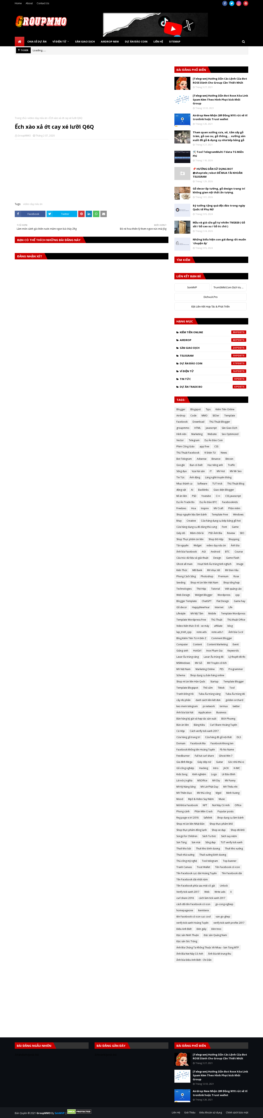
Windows (238, 514)
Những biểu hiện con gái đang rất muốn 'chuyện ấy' (219, 241)
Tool (232, 687)
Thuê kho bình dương (208, 848)
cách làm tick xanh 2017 (212, 898)
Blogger (180, 409)
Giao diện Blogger (224, 489)
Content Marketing (217, 644)
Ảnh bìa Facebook (186, 551)
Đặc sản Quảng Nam (215, 935)
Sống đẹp (210, 842)
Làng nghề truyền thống (218, 477)
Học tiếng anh (215, 465)
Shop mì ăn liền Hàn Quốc (190, 681)
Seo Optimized (230, 434)
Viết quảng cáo (233, 588)
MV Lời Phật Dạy (209, 786)
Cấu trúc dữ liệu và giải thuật (192, 557)
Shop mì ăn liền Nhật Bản (190, 823)
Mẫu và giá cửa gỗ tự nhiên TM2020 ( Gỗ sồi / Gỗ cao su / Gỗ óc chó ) (219, 224)
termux (224, 706)
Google (180, 465)
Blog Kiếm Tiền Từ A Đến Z (191, 638)
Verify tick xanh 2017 (187, 892)
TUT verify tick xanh (231, 842)
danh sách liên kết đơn (208, 700)
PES (221, 669)
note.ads (202, 632)
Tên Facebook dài (232, 873)
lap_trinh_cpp (184, 632)
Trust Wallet (203, 867)
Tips (208, 409)
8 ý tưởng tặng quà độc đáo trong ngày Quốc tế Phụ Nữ (219, 207)
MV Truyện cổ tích (217, 663)
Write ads (220, 892)
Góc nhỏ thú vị (236, 762)
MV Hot (221, 471)
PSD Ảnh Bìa (215, 533)
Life (230, 607)
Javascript (211, 428)
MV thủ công (204, 793)
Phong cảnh (183, 811)
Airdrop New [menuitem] (110, 41)
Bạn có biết (196, 465)
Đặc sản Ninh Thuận (187, 935)
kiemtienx (203, 910)
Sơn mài (196, 842)
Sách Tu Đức (209, 836)
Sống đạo (181, 471)
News (224, 452)
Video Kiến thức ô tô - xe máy (192, 626)
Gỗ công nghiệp (185, 768)
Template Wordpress (233, 613)
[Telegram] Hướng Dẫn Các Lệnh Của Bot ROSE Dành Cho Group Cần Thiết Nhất (220, 80)
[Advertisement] (91, 88)
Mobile (212, 613)
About (29, 3)
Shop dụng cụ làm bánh (230, 817)
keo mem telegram (187, 706)
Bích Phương (228, 718)
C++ (218, 496)
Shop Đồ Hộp (216, 539)
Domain (180, 743)
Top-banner (229, 861)
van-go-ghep (223, 916)
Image (239, 564)
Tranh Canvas (184, 867)
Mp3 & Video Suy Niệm (201, 799)
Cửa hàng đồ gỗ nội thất (218, 737)
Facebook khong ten (222, 743)
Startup (214, 681)
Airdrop (213, 340)
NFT (205, 805)
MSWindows (183, 663)
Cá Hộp (180, 731)
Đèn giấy (201, 929)
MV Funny (230, 780)
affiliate (218, 626)
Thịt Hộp (201, 588)
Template (229, 415)
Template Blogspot (187, 687)
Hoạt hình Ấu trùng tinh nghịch (214, 564)
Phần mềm (234, 508)
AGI (204, 551)
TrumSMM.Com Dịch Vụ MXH (230, 287)
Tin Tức (213, 379)
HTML (197, 428)
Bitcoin (229, 459)
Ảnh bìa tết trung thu (219, 953)
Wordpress (224, 595)
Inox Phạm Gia (214, 650)
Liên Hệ (176, 1112)
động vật (181, 489)
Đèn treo (216, 929)
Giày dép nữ (204, 762)
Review (231, 533)
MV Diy (216, 780)
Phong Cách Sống (186, 576)
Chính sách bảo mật (237, 1112)
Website (212, 434)
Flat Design (223, 601)
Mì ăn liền (181, 496)
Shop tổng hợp (231, 582)
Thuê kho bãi (183, 848)
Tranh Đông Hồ (185, 694)
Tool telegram (210, 861)
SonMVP (192, 287)
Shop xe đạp (219, 830)
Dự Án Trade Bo (213, 386)
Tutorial (215, 588)
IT (211, 471)
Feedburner (183, 755)
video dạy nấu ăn (37, 118)
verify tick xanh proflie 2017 (229, 922)
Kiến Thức (181, 570)
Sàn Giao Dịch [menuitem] (85, 41)
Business (221, 712)
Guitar (219, 762)
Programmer (235, 669)
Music (222, 799)
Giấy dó (180, 533)
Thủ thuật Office (236, 619)
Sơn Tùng (181, 842)
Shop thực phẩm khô (221, 823)
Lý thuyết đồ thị (236, 656)
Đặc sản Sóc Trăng (186, 941)
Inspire (205, 508)
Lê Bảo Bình (228, 774)
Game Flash (232, 557)
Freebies (181, 508)
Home (18, 3)
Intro (216, 768)
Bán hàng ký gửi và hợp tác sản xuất (196, 718)
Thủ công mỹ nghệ (186, 861)
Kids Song (181, 774)
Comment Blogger (221, 638)
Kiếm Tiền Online (213, 332)
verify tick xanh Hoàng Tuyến (192, 922)
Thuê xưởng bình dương (212, 854)
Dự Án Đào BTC (208, 502)
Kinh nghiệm (199, 774)
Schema (180, 675)
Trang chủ (20, 118)
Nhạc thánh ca (184, 483)
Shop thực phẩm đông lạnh (191, 830)
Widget (198, 545)
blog (230, 626)
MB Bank (197, 570)
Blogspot (195, 409)
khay (179, 520)
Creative (191, 520)
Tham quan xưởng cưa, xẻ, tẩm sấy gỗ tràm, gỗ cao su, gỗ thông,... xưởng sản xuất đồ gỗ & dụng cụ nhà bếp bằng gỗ (219, 136)
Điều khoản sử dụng (210, 1112)
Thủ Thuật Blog (235, 483)
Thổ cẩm (208, 687)
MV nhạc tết (213, 570)
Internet (219, 607)
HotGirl (197, 650)
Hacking (203, 768)
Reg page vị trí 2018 (187, 817)
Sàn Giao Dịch (213, 348)
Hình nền (181, 434)
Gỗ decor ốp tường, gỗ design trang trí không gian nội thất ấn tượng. (219, 190)
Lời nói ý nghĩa (184, 780)
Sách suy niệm (229, 836)
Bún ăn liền (182, 725)
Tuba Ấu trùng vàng (209, 694)
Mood (179, 799)
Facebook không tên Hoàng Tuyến (195, 749)
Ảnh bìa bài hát (184, 712)
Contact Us (43, 3)
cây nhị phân (183, 700)
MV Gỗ (198, 663)
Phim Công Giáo (185, 446)
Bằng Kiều (199, 725)
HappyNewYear (201, 607)
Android (215, 551)
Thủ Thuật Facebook (187, 452)
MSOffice (202, 780)
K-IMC (237, 768)
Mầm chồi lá (197, 533)
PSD (194, 496)
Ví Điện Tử (213, 371)
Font (224, 527)
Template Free (220, 514)
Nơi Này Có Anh (221, 805)
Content (197, 644)
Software (202, 483)
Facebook (182, 421)
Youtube (206, 496)
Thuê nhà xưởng (185, 854)
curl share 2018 (185, 898)
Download (198, 421)
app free (204, 446)
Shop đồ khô (238, 830)
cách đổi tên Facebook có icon (193, 904)
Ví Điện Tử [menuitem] (59, 41)
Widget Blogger (204, 595)
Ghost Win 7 (225, 755)
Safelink (208, 817)
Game (235, 527)
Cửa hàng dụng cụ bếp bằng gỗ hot (221, 520)
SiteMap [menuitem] (174, 41)
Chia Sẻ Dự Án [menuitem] (36, 41)
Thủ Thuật (216, 619)
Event (236, 644)
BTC (227, 551)
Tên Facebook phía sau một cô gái (195, 885)
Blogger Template (186, 601)
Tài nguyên (182, 545)
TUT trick (217, 483)
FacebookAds (230, 502)
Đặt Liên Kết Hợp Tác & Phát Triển (210, 306)
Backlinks (203, 489)
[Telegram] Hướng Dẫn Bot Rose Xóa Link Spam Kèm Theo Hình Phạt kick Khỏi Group (220, 99)
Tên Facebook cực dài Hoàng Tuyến (196, 873)
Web (207, 892)
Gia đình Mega (184, 762)
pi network (209, 706)
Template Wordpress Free (191, 619)
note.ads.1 (217, 632)
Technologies (184, 588)
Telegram (213, 355)
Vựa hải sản (198, 471)
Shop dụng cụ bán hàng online (207, 675)
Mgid (218, 793)
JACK (226, 768)
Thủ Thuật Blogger (219, 421)
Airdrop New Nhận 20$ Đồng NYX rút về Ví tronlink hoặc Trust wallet (220, 117)
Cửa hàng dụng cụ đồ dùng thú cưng (196, 527)
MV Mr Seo (236, 471)
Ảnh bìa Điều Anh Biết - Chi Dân (194, 960)
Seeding (180, 582)
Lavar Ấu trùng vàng (187, 656)
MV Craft (218, 508)
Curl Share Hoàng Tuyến (223, 725)
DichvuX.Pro (211, 297)
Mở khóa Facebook (187, 805)
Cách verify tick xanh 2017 (204, 731)
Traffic (231, 465)
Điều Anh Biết (184, 929)
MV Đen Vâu (231, 570)
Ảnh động (195, 477)
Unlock (224, 885)
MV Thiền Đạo (184, 793)
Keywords (233, 650)
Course (239, 551)
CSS (216, 446)
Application (204, 712)
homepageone (184, 910)
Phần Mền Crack (204, 811)
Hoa (193, 508)
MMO (205, 415)
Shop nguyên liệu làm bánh (191, 514)
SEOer (216, 415)
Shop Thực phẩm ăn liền (190, 539)
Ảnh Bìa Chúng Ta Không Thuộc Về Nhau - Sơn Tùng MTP (207, 947)
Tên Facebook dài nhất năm (192, 879)
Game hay (239, 601)
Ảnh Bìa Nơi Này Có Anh (189, 953)
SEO (242, 533)
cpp (237, 595)
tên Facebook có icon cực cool (193, 916)
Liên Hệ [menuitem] (158, 41)
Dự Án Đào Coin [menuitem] (136, 41)
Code (193, 415)
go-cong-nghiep (224, 904)
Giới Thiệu (189, 1112)
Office (238, 805)
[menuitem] (19, 41)
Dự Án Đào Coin (213, 363)
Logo (214, 774)
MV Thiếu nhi (230, 786)
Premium (223, 576)
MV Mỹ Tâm (197, 613)
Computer (182, 644)
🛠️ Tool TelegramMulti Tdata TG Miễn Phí (218, 154)
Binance (216, 459)
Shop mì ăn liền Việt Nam (204, 582)
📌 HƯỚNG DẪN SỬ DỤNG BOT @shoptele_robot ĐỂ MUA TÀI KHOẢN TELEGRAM (217, 172)
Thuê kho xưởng (234, 848)
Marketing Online (205, 669)
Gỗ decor (181, 607)
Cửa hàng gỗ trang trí (188, 737)
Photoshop (207, 576)
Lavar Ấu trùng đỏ (213, 656)
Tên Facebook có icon (227, 867)
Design (217, 557)
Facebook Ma (198, 743)
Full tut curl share (204, 755)
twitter (236, 706)
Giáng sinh (182, 650)
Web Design (183, 595)
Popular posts (225, 811)
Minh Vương (232, 793)
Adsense (202, 459)
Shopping (233, 539)
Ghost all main (184, 564)
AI (192, 489)
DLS (239, 737)
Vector (180, 440)
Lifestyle (181, 613)
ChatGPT (207, 601)
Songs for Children (186, 836)
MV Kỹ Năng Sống (186, 786)
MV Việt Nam (183, 669)
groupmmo (182, 428)
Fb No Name (227, 749)
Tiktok (221, 687)
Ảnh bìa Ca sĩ (235, 632)
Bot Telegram (184, 459)
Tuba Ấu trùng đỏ (235, 694)
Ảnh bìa (235, 545)
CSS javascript (233, 496)
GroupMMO (24, 135)
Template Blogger (233, 681)
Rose (236, 576)
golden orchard (234, 700)
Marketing (197, 434)
